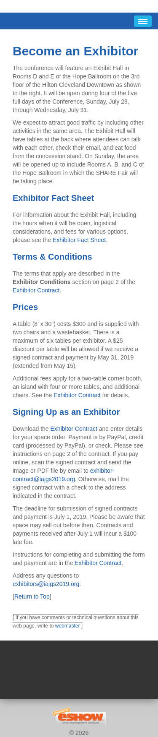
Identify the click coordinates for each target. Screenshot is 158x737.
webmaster (67, 626)
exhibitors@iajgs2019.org (46, 584)
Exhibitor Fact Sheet (79, 240)
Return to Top (32, 596)
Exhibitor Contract (36, 290)
